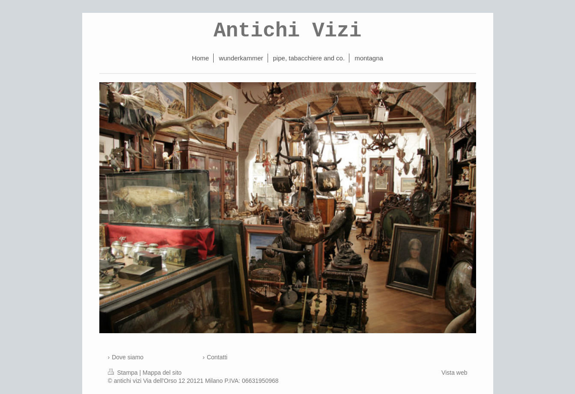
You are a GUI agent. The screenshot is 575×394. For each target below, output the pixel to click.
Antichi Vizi (288, 30)
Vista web (454, 372)
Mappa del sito (162, 372)
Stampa (124, 372)
